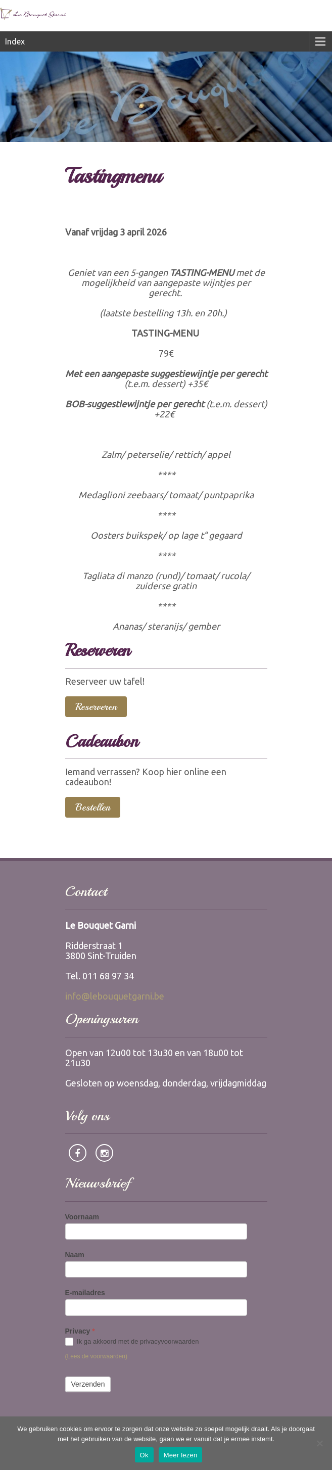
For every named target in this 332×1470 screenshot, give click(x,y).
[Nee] (319, 1443)
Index (15, 41)
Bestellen (92, 807)
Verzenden (88, 1384)
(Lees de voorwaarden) (96, 1356)
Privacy (80, 1331)
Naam (74, 1255)
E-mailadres (85, 1293)
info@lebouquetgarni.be (114, 996)
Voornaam (82, 1217)
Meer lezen (181, 1455)
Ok (144, 1455)
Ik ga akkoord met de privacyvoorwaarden (132, 1342)
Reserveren (96, 706)
